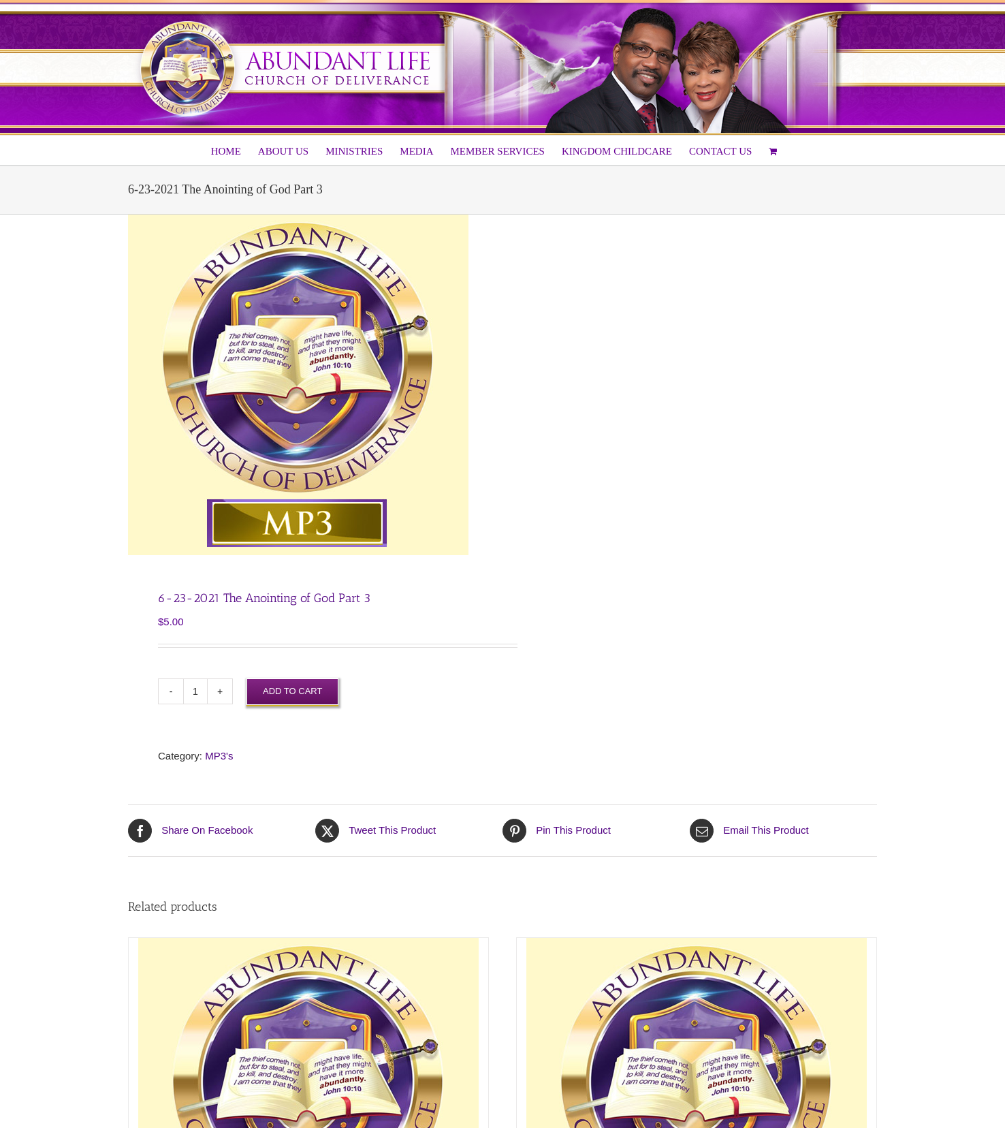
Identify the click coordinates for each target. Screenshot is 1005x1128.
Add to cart (292, 691)
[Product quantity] (195, 691)
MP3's (219, 756)
